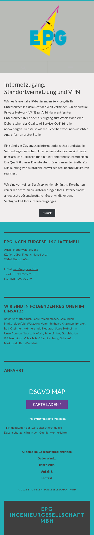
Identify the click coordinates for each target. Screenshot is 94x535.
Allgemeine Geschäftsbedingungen (47, 451)
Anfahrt (46, 471)
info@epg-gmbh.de (25, 269)
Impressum (46, 465)
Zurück (47, 213)
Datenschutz (47, 458)
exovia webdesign (56, 418)
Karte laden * (47, 405)
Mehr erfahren (59, 432)
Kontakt (46, 478)
